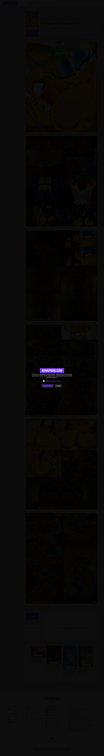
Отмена (58, 386)
